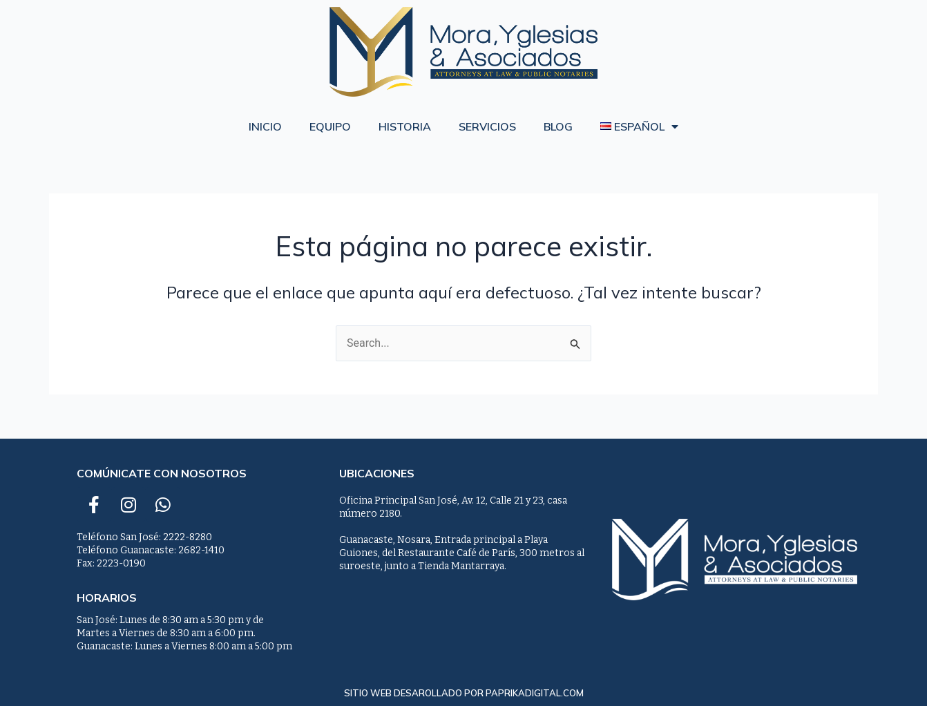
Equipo (330, 126)
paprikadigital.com (535, 692)
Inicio (265, 126)
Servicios (487, 126)
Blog (558, 126)
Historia (405, 126)
